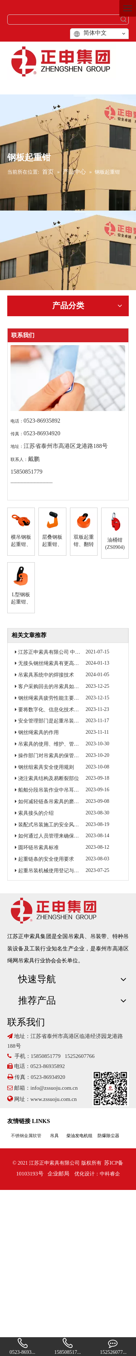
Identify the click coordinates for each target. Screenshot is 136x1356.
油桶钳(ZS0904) (115, 543)
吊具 (54, 1135)
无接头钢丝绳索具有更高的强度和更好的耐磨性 (71, 663)
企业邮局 (58, 1174)
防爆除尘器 (108, 1135)
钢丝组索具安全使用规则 (46, 767)
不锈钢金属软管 (26, 1135)
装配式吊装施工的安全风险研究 (53, 824)
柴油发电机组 (79, 1135)
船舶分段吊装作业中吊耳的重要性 (56, 790)
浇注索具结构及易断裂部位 (48, 778)
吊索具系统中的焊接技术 (46, 675)
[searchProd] (63, 19)
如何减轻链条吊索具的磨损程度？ (56, 801)
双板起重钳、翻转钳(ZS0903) (84, 541)
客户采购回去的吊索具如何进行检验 (58, 686)
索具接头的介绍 (36, 813)
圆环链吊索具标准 (38, 847)
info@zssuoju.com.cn (54, 1088)
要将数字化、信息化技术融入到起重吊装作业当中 (74, 709)
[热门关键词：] (123, 19)
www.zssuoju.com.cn (54, 1099)
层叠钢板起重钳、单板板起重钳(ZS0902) (52, 541)
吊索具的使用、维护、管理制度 (53, 744)
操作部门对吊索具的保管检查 (51, 755)
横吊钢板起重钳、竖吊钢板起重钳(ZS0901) (21, 541)
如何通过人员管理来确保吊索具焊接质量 (64, 836)
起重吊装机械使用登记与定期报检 (56, 870)
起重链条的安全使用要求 (46, 859)
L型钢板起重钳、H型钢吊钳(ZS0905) (21, 599)
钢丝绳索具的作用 (38, 732)
